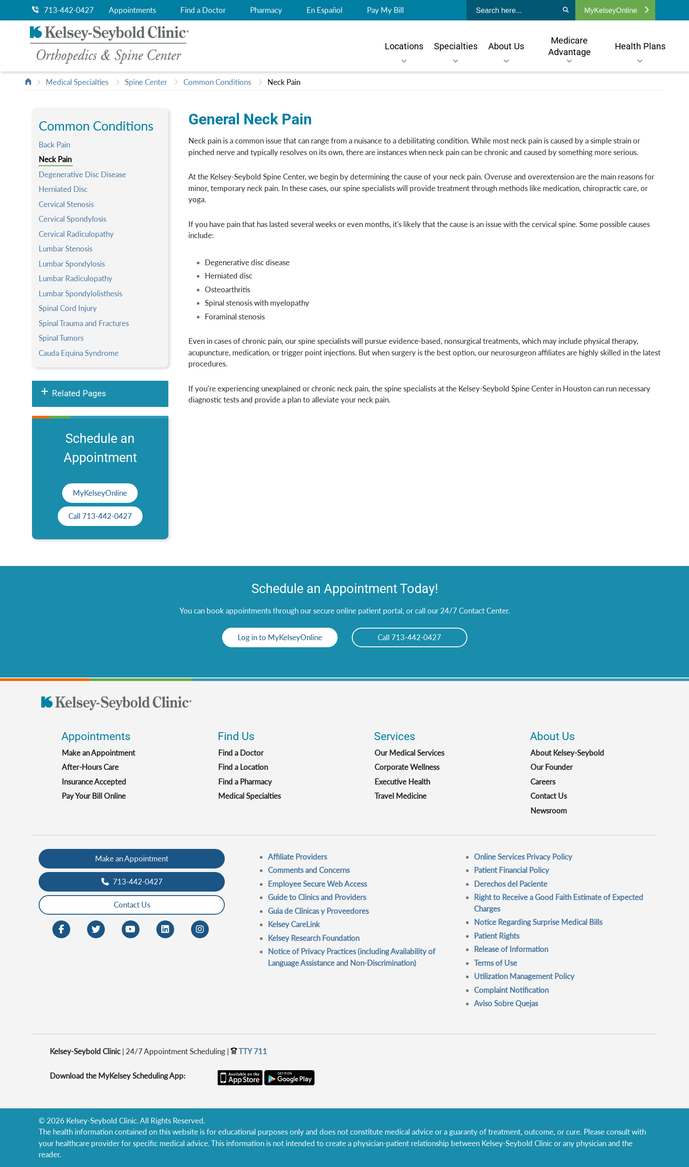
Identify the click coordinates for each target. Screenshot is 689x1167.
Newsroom (548, 810)
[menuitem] (404, 46)
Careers (542, 781)
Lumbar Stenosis (65, 248)
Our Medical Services (409, 752)
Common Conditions (217, 82)
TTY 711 (249, 1051)
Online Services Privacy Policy (523, 856)
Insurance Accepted (94, 781)
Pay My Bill (385, 10)
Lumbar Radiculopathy (75, 278)
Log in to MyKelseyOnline (280, 637)
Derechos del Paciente (510, 883)
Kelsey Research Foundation (313, 938)
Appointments (132, 10)
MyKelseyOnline (616, 10)
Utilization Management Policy (524, 976)
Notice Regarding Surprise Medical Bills (538, 922)
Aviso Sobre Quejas (506, 1003)
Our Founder (551, 767)
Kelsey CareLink (294, 924)
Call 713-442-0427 (100, 516)
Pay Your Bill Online (94, 796)
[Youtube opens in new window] (130, 928)
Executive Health (402, 781)
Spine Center (146, 82)
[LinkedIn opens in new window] (165, 928)
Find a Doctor (203, 10)
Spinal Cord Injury (68, 308)
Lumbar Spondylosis (72, 263)
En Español (325, 10)
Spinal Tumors (61, 338)
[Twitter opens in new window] (96, 928)
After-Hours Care (90, 767)
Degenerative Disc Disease (82, 174)
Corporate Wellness (406, 767)
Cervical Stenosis (66, 204)
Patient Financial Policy (511, 870)
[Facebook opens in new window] (61, 928)
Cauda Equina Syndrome (79, 353)
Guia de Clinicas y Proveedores (318, 911)
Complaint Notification (511, 990)
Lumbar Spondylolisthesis (80, 293)
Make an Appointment (98, 752)
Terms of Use (495, 963)
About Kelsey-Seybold (567, 752)
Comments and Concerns (309, 870)
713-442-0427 (63, 10)
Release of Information (511, 949)
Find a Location (243, 767)
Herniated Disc (63, 189)
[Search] (565, 10)
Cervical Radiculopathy (76, 234)
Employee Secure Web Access (317, 883)
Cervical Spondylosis (72, 218)
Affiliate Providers (297, 856)
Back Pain (54, 144)
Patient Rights (496, 935)
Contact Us (548, 796)
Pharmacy (266, 10)
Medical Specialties (77, 82)
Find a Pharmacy (245, 781)
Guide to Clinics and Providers (317, 897)
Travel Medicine (400, 796)
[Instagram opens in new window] (200, 928)
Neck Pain (283, 82)
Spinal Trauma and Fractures (84, 323)
